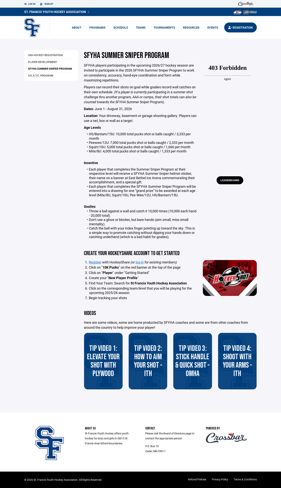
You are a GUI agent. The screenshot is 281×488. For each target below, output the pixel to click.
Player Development (42, 62)
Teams (140, 27)
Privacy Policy (220, 479)
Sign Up (46, 4)
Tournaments (164, 27)
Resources (191, 27)
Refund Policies (197, 479)
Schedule (120, 27)
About (76, 27)
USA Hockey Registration (45, 55)
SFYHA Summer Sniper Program (50, 68)
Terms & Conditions (245, 479)
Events (212, 27)
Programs (97, 27)
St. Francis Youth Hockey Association (55, 12)
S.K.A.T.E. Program (40, 75)
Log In (29, 4)
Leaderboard (229, 180)
